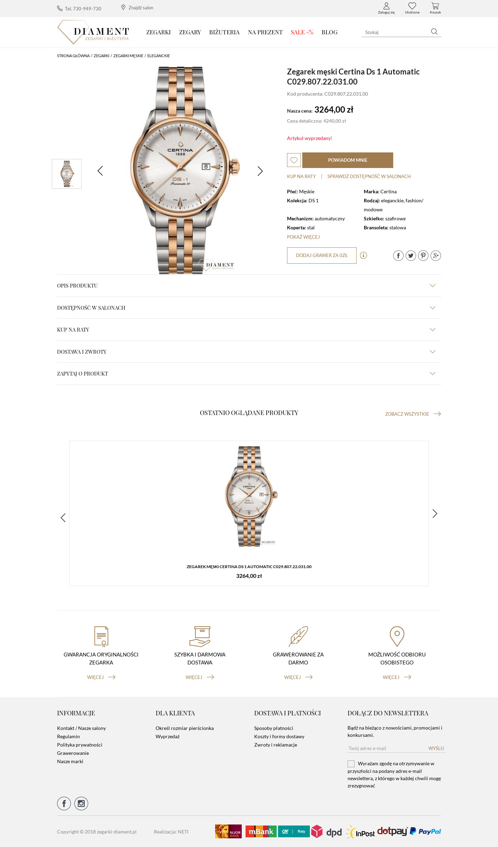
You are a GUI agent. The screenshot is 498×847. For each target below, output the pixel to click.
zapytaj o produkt (246, 373)
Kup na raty (301, 176)
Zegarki (158, 32)
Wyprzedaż (167, 736)
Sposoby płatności (273, 728)
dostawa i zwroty (246, 351)
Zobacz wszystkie (413, 414)
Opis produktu (246, 285)
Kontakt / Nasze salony (81, 728)
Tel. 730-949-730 (79, 8)
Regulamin (68, 736)
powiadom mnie (347, 160)
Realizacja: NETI (171, 832)
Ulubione (412, 8)
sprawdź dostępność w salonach (369, 176)
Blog (330, 32)
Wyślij (436, 748)
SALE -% (302, 32)
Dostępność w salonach (246, 307)
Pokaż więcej (303, 237)
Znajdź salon (137, 7)
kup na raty (246, 329)
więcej (101, 677)
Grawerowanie (73, 753)
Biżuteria (224, 32)
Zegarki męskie (128, 55)
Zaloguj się (386, 8)
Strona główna (73, 55)
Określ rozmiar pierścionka (185, 728)
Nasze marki (70, 761)
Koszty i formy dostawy (279, 736)
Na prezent (265, 32)
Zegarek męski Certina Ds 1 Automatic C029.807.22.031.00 (249, 566)
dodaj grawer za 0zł (322, 255)
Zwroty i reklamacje (275, 745)
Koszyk (435, 8)
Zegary (190, 32)
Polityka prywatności (79, 745)
